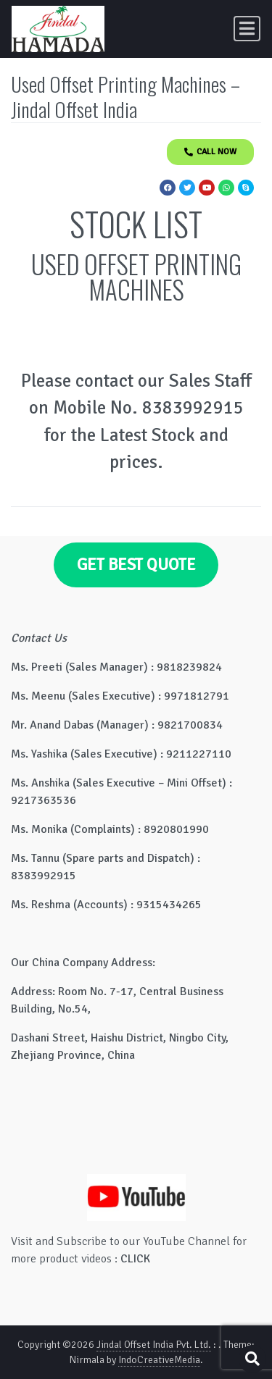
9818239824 (189, 667)
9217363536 (43, 800)
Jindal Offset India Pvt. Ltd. (153, 1344)
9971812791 (196, 696)
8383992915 (43, 875)
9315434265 (169, 904)
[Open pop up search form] (252, 1359)
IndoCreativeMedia (159, 1360)
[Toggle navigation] (247, 28)
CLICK (135, 1259)
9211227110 (198, 754)
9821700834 (190, 725)
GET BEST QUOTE (136, 565)
